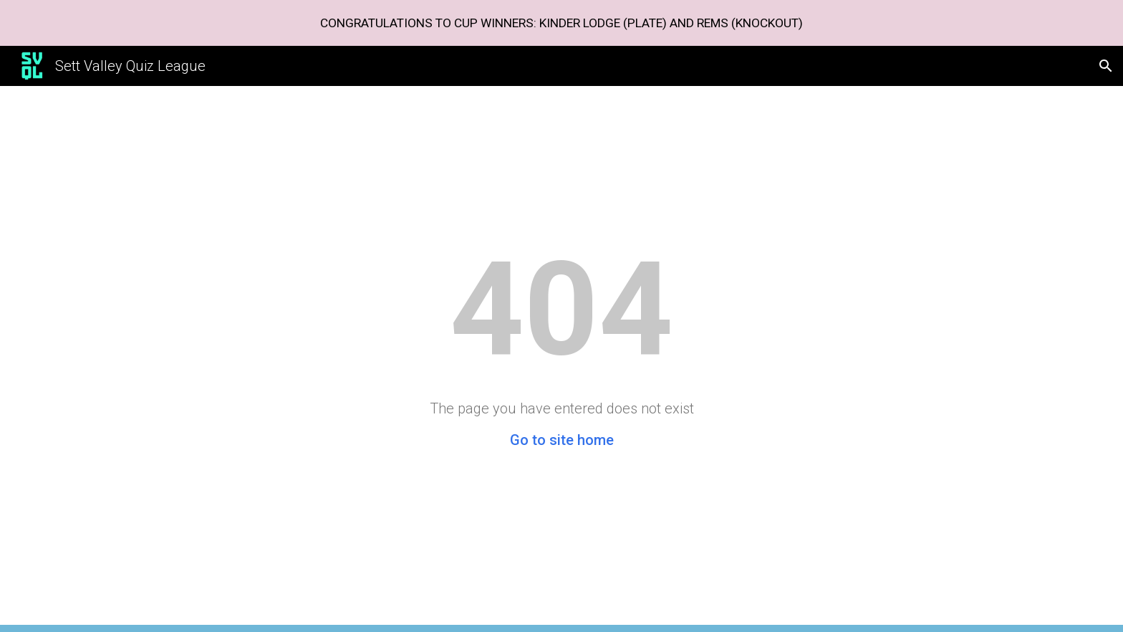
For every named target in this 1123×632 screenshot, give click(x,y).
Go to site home (562, 440)
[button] (1106, 66)
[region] (561, 23)
